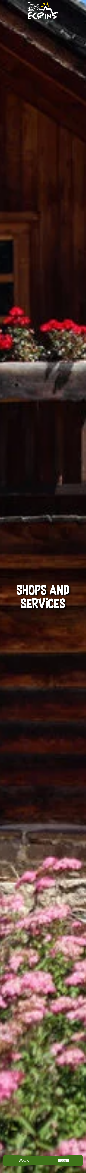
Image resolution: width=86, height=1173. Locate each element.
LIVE (63, 1160)
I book (23, 1160)
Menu (43, 1160)
